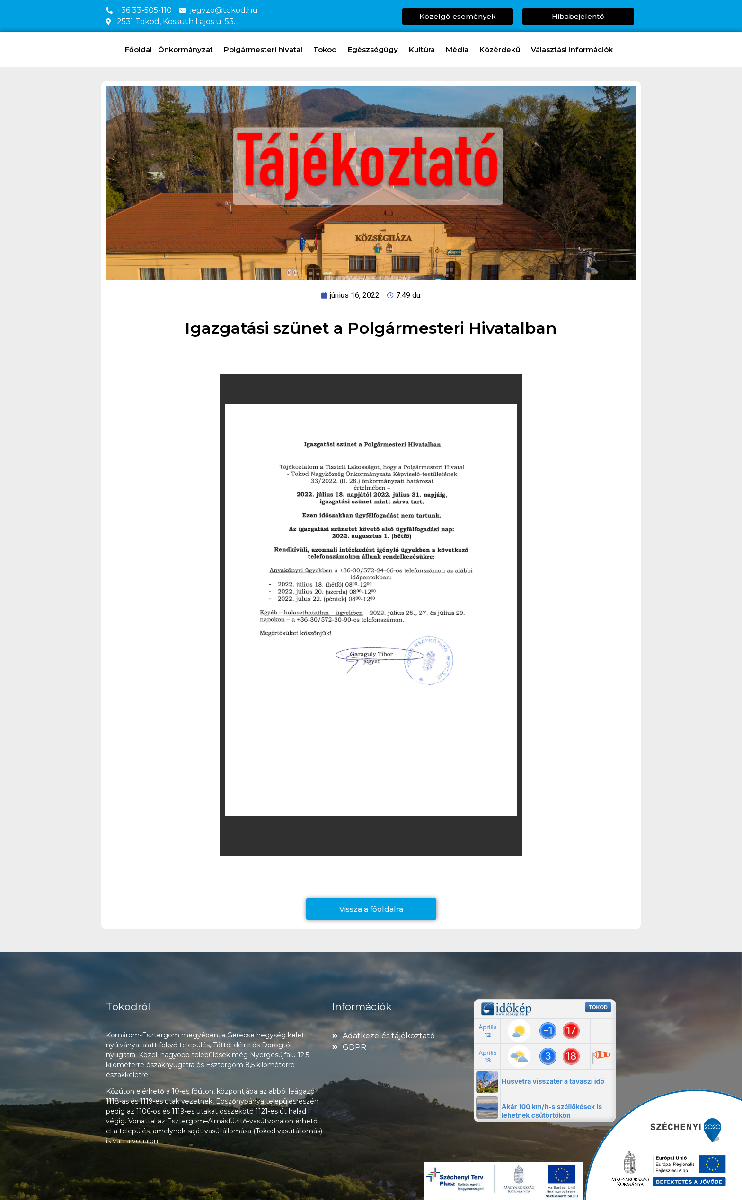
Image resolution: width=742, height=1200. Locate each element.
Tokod (327, 49)
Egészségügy (375, 49)
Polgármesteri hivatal (265, 49)
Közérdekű (502, 49)
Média (459, 49)
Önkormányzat (188, 49)
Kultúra (424, 49)
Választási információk (574, 49)
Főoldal (138, 49)
